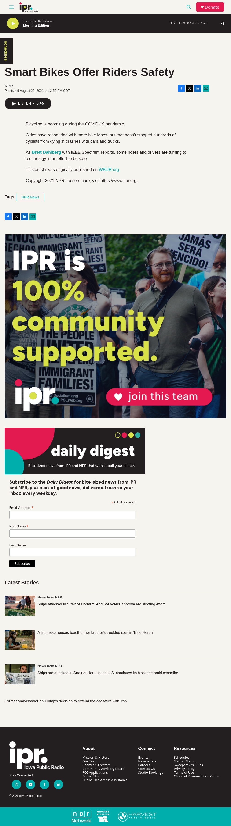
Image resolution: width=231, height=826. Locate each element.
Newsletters (147, 761)
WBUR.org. (109, 169)
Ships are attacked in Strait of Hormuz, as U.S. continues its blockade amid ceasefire (107, 673)
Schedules (181, 757)
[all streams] (224, 23)
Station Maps (184, 761)
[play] (13, 23)
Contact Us (146, 768)
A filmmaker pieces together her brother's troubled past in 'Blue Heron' (95, 632)
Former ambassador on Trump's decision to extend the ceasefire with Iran (66, 701)
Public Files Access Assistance (104, 780)
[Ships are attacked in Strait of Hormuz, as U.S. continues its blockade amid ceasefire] (20, 674)
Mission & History (95, 757)
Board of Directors (96, 765)
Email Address (21, 507)
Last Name (17, 545)
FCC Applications (95, 772)
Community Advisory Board (103, 768)
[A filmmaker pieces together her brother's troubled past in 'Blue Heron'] (20, 640)
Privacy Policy (184, 768)
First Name (19, 526)
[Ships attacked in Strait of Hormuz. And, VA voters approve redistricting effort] (20, 606)
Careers (144, 765)
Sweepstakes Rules (188, 765)
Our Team (90, 761)
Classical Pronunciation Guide (196, 776)
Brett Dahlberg (46, 152)
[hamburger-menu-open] (11, 7)
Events (143, 757)
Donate (212, 7)
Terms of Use (184, 772)
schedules (5, 51)
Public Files (90, 776)
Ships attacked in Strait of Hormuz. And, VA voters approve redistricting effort (101, 604)
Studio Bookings (150, 772)
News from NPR (49, 597)
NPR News (30, 197)
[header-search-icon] (188, 7)
